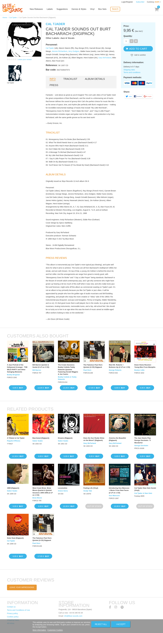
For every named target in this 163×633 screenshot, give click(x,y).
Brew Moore (37, 498)
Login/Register (127, 2)
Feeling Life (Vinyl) (90, 488)
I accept (120, 624)
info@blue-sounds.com (73, 616)
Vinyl (92, 9)
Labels (50, 9)
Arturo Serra (63, 491)
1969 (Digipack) (13, 488)
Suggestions (62, 9)
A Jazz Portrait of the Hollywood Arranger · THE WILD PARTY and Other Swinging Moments (17, 368)
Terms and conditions (132, 72)
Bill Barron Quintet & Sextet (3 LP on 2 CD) (40, 366)
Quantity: (128, 36)
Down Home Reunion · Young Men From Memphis (144, 366)
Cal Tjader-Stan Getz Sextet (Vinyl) (145, 489)
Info (53, 78)
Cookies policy (12, 617)
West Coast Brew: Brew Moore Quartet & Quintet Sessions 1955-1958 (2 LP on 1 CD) (42, 491)
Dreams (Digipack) (65, 438)
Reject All (101, 624)
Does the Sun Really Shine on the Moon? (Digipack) (93, 439)
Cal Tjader (13, 17)
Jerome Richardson (59, 51)
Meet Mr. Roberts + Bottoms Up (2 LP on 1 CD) (119, 366)
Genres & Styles (79, 9)
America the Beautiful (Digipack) (117, 439)
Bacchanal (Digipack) (40, 438)
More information (39, 630)
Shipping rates (129, 70)
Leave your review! (25, 59)
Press (54, 85)
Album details (95, 78)
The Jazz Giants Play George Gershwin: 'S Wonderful (142, 440)
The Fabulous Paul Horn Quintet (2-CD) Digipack (93, 366)
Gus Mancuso (114, 495)
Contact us (11, 607)
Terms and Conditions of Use (18, 610)
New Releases (36, 9)
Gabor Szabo (37, 441)
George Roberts (115, 370)
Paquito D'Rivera (13, 441)
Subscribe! (140, 2)
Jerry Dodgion (73, 51)
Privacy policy (12, 613)
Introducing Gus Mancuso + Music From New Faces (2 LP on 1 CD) (119, 490)
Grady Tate (87, 491)
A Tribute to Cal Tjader (16, 438)
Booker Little (139, 370)
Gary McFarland (104, 58)
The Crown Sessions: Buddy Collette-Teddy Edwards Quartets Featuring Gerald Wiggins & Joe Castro (68, 369)
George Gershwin (141, 445)
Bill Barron (36, 370)
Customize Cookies (55, 630)
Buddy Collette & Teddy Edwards (67, 378)
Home (5, 17)
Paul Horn (87, 370)
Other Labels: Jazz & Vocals (60, 38)
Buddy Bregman (13, 375)
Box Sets (102, 9)
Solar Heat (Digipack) (15, 538)
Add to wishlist (140, 55)
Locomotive (62, 488)
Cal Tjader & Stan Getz (143, 493)
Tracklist (70, 78)
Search (115, 9)
